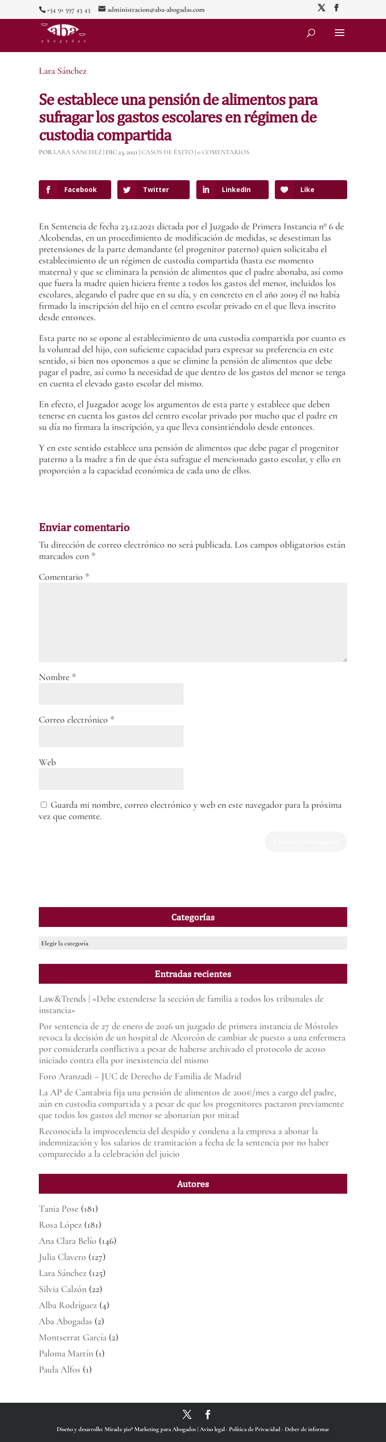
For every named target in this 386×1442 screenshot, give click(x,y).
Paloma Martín (66, 1353)
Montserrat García (72, 1337)
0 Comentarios (223, 152)
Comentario (64, 577)
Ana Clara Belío (67, 1241)
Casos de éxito (167, 152)
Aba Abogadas (65, 1321)
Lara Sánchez (63, 71)
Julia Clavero (62, 1257)
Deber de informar (307, 1429)
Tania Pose (59, 1209)
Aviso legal (213, 1429)
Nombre (57, 677)
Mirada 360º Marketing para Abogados (151, 1429)
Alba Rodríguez (68, 1305)
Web (47, 762)
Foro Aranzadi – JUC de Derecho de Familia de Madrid (140, 1076)
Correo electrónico (76, 719)
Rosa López (60, 1225)
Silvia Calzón (63, 1289)
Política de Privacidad (255, 1429)
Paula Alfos (59, 1369)
